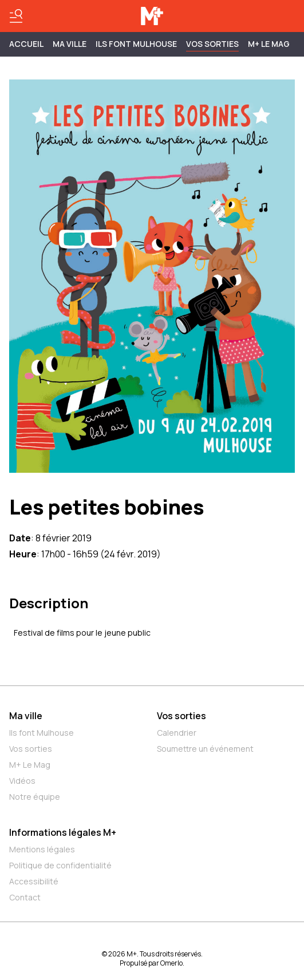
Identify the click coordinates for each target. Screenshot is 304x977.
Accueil (26, 43)
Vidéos (22, 780)
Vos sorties (212, 43)
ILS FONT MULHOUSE (136, 43)
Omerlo (171, 963)
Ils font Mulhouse (41, 732)
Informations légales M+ (62, 832)
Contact (25, 897)
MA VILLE (69, 43)
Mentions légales (42, 849)
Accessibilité (33, 881)
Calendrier (176, 732)
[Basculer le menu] (16, 16)
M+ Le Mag (269, 43)
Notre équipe (34, 796)
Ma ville (25, 715)
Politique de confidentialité (60, 865)
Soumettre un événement (205, 748)
